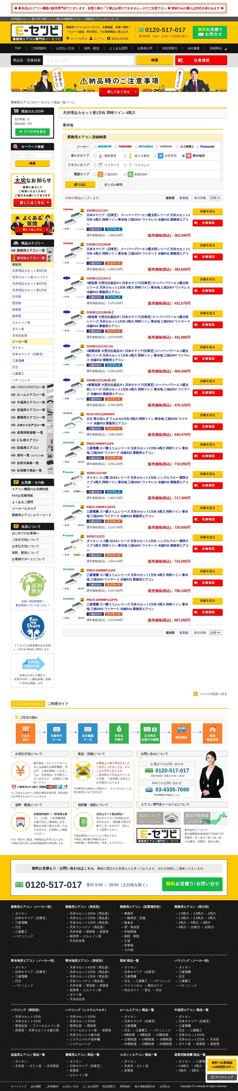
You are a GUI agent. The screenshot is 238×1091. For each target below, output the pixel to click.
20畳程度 (130, 1044)
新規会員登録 (119, 38)
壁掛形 (16, 303)
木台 (159, 990)
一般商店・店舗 (134, 918)
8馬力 (183, 927)
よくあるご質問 (22, 502)
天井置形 (53, 1066)
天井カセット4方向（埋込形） (90, 913)
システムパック (80, 1044)
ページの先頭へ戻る (213, 694)
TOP (18, 48)
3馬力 (212, 918)
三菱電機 (18, 360)
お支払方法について (25, 546)
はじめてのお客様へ (25, 533)
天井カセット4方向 (192, 1034)
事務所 (128, 913)
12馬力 (209, 927)
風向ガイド (155, 985)
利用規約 (125, 1086)
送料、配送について (25, 552)
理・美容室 (131, 927)
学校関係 (130, 931)
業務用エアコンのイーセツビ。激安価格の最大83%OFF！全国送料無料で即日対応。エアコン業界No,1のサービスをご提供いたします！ (37, 32)
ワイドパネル (133, 985)
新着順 (183, 198)
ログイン (99, 38)
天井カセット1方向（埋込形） (90, 922)
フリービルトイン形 (46, 1025)
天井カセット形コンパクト (30, 277)
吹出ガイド (131, 990)
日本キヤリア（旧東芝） (28, 354)
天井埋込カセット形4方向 (29, 270)
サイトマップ (18, 1086)
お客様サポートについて (28, 559)
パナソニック (21, 380)
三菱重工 (18, 373)
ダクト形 (18, 329)
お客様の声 (145, 48)
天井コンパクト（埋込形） (88, 927)
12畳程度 (130, 1039)
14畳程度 (148, 1039)
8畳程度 (145, 1034)
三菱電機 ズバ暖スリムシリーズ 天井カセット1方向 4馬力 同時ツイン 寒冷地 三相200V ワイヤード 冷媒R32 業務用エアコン (138, 447)
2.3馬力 (184, 918)
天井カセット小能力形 (44, 1030)
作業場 (128, 945)
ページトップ (222, 1077)
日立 (15, 367)
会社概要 (194, 48)
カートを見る (78, 38)
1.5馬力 (184, 913)
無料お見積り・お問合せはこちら (210, 32)
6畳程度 (129, 1034)
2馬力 (212, 913)
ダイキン (18, 347)
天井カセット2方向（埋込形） (90, 918)
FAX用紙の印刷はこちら (167, 795)
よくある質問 (118, 48)
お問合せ (165, 1086)
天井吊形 (76, 931)
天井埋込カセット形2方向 (29, 283)
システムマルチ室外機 (85, 1039)
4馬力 (183, 922)
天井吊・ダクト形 (136, 1066)
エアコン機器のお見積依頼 (30, 489)
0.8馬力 (184, 1066)
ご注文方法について (25, 539)
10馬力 (195, 927)
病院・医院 (131, 936)
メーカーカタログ (24, 508)
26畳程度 (165, 1044)
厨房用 (16, 316)
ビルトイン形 (21, 322)
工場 (127, 940)
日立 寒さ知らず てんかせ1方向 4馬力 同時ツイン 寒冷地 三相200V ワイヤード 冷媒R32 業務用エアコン (138, 418)
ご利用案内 (38, 48)
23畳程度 (148, 1044)
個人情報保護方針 (145, 1086)
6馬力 (207, 922)
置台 (148, 990)
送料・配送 (91, 48)
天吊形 (16, 296)
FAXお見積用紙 (22, 495)
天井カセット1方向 (28, 1016)
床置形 (16, 309)
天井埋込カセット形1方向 (29, 290)
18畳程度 (165, 1039)
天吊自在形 (19, 335)
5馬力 (195, 922)
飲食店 (128, 922)
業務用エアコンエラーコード (31, 515)
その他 (128, 949)
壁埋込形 (21, 1025)
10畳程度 (162, 1034)
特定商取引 (170, 48)
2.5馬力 (198, 918)
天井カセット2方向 (28, 1021)
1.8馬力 (198, 913)
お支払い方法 (65, 48)
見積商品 (216, 48)
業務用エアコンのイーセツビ (30, 102)
